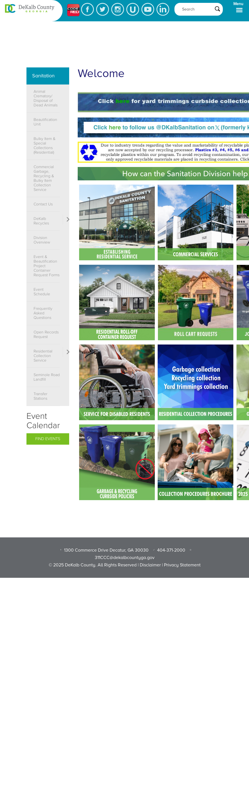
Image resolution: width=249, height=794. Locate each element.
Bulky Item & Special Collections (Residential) (44, 145)
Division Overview (42, 240)
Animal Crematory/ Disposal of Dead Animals (45, 98)
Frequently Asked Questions (43, 313)
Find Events (47, 439)
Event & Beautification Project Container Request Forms (46, 266)
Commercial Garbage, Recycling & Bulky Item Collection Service (44, 178)
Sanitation (43, 76)
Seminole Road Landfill (47, 377)
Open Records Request (46, 334)
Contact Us (43, 204)
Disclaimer (150, 565)
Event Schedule (42, 292)
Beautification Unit (45, 122)
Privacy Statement (182, 565)
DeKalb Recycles (41, 221)
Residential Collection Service (43, 355)
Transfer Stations (40, 396)
